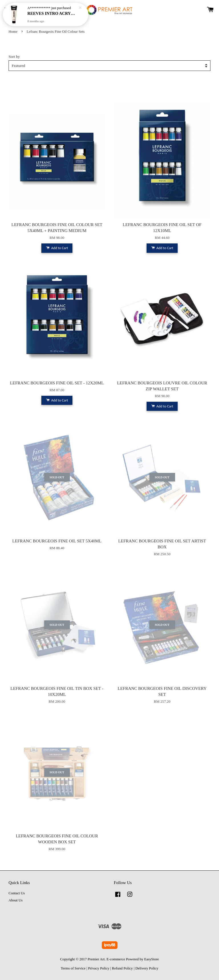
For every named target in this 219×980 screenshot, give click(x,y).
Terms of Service (73, 968)
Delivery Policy (146, 968)
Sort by (14, 56)
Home (13, 32)
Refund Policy (122, 968)
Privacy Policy (99, 968)
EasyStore (151, 959)
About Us (16, 900)
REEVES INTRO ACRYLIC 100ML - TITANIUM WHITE (52, 13)
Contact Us (17, 893)
